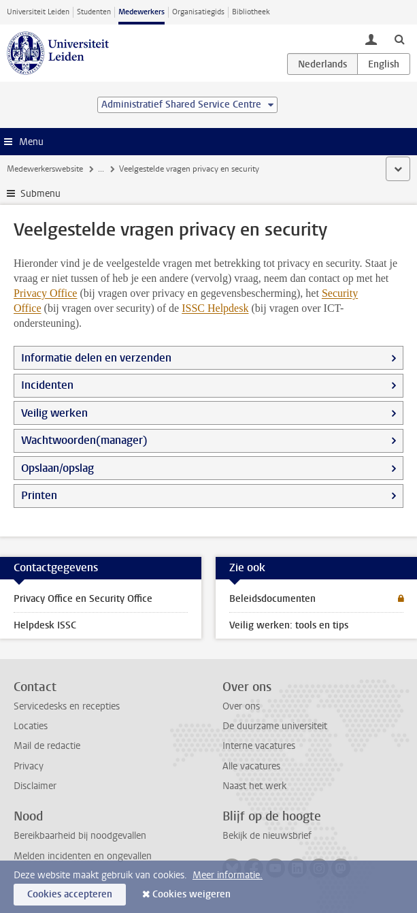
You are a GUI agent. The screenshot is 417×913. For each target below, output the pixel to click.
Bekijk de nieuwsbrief (267, 835)
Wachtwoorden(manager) (84, 440)
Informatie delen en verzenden (96, 358)
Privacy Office (45, 293)
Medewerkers (141, 12)
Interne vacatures (258, 745)
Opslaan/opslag (57, 468)
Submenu (40, 193)
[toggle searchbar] (399, 39)
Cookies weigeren (191, 894)
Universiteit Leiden (38, 12)
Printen (39, 495)
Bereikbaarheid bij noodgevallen (80, 835)
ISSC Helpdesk (215, 308)
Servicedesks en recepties (67, 706)
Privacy (29, 766)
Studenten (94, 12)
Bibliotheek (251, 12)
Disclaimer (35, 786)
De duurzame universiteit (274, 726)
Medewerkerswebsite (45, 168)
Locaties (31, 726)
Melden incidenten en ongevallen (83, 856)
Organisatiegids (198, 12)
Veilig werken (54, 413)
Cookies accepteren (69, 894)
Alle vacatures (251, 766)
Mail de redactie (47, 745)
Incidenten (47, 385)
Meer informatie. (228, 875)
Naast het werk (254, 786)
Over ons (241, 706)
